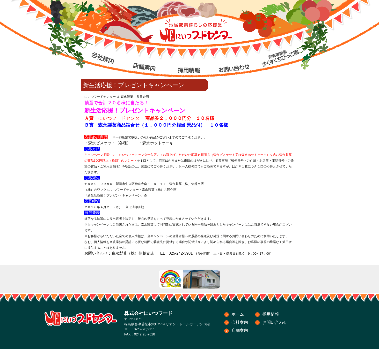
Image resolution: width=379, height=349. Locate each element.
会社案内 (240, 322)
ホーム (238, 314)
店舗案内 (240, 330)
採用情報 (270, 314)
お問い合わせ (274, 322)
